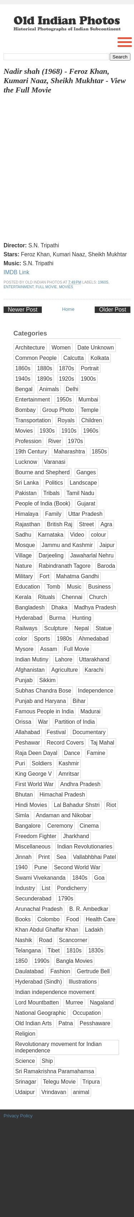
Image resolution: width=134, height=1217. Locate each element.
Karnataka (50, 535)
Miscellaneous (33, 846)
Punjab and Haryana (40, 701)
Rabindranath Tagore (64, 566)
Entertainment (19, 287)
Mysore (24, 649)
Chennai (72, 597)
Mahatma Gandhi (77, 576)
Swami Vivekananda (40, 878)
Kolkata (99, 358)
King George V (33, 774)
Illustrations (83, 982)
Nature (23, 566)
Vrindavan (53, 1092)
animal (81, 1092)
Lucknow (26, 462)
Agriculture (64, 670)
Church (98, 597)
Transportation (33, 420)
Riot (111, 805)
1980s (64, 639)
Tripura (91, 1082)
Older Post (112, 309)
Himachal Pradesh (62, 794)
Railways (26, 628)
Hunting (81, 618)
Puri (20, 763)
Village (23, 555)
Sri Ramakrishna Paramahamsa (54, 1071)
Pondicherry (72, 888)
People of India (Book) (42, 503)
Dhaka (59, 607)
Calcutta (73, 358)
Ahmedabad (94, 639)
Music (74, 587)
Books (23, 919)
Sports (42, 639)
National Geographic (40, 1013)
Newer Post (23, 309)
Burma (57, 618)
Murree (74, 1002)
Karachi (94, 670)
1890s (45, 379)
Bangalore (28, 826)
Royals (66, 420)
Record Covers (65, 743)
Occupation (87, 1013)
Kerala (23, 597)
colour (98, 535)
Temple (89, 410)
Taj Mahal (102, 743)
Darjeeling (51, 555)
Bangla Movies (74, 961)
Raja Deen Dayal (36, 753)
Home (68, 309)
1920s (66, 379)
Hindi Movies (31, 805)
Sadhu (23, 535)
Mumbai (88, 399)
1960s (103, 282)
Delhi (72, 389)
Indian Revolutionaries (84, 846)
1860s (23, 368)
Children (91, 420)
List (46, 888)
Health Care (100, 919)
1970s (75, 441)
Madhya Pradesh (95, 607)
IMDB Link (16, 272)
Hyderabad (29, 618)
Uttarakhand (94, 659)
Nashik (24, 940)
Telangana (28, 950)
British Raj (59, 524)
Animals (49, 389)
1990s (42, 961)
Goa (99, 878)
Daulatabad (29, 971)
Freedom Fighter (35, 836)
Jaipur (106, 545)
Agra (106, 524)
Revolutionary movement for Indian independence (58, 1047)
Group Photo (58, 410)
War (43, 722)
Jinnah (23, 857)
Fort (45, 576)
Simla (22, 815)
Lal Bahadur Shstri (76, 805)
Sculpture (56, 628)
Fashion (60, 971)
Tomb (53, 587)
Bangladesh (30, 607)
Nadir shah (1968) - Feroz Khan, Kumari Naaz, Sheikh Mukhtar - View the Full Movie (65, 80)
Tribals (51, 493)
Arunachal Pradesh (39, 909)
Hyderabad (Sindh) (38, 982)
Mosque (25, 545)
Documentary (89, 732)
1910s (69, 431)
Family (53, 514)
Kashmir (69, 763)
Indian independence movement (55, 992)
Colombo (48, 919)
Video (77, 535)
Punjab (24, 680)
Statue (103, 628)
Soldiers (42, 763)
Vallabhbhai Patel (94, 857)
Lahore (64, 659)
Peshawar (27, 743)
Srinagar (25, 1082)
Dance (72, 753)
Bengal (24, 389)
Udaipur (25, 1092)
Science (25, 1061)
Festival (56, 732)
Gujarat (86, 503)
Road (45, 940)
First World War (34, 784)
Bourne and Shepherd (42, 472)
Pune (40, 867)
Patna (65, 1023)
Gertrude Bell (93, 971)
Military (24, 576)
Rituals (46, 597)
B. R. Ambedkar (88, 909)
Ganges (86, 472)
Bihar (79, 701)
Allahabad (27, 732)
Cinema (89, 826)
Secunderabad (33, 898)
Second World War (77, 867)
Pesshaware (95, 1023)
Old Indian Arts (33, 1023)
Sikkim (47, 680)
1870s (66, 368)
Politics (54, 483)
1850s (99, 451)
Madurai (90, 711)
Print (44, 857)
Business (99, 587)
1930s (47, 431)
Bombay (25, 410)
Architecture (30, 347)
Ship (47, 1061)
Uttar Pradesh (85, 514)
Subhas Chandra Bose (43, 691)
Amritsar (68, 774)
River (54, 441)
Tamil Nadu (80, 493)
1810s (74, 950)
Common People (36, 358)
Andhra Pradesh (80, 784)
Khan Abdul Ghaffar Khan (47, 930)
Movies (66, 287)
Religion (25, 1034)
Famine (96, 753)
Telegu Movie (59, 1082)
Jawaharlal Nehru (92, 555)
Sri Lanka (27, 483)
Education (27, 587)
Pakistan (26, 493)
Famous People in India (44, 711)
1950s (64, 399)
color (21, 639)
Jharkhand (76, 836)
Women (60, 347)
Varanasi (54, 462)
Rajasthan (27, 524)
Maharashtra (69, 451)
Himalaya (27, 514)
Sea (61, 857)
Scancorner (73, 940)
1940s (23, 379)
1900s (88, 379)
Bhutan (24, 794)
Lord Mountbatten (37, 1002)
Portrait (90, 368)
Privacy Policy (18, 1115)
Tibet (54, 950)
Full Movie (46, 287)
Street (86, 524)
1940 (21, 867)
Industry (25, 888)
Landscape (83, 483)
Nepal (81, 628)
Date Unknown (95, 347)
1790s (66, 898)
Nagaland (102, 1002)
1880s (45, 368)
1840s (80, 878)
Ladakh (94, 930)
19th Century (31, 451)
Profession (28, 441)
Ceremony (60, 826)
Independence (95, 691)
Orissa (23, 722)
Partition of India (75, 722)
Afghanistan (30, 670)
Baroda (106, 566)
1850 (21, 961)
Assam (48, 649)
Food (72, 919)
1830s (96, 950)
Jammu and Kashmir (67, 545)
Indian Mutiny (32, 659)
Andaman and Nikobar (63, 815)
